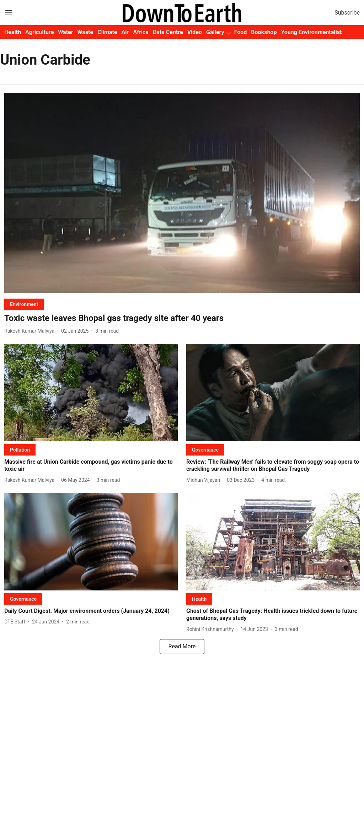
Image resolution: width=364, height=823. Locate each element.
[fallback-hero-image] (182, 193)
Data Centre (168, 32)
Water (65, 32)
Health (12, 32)
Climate (107, 32)
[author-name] (30, 331)
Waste (85, 32)
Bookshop (264, 32)
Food (240, 32)
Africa (140, 32)
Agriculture (39, 32)
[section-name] (24, 304)
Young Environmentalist (311, 32)
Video (194, 32)
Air (125, 32)
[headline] (182, 318)
